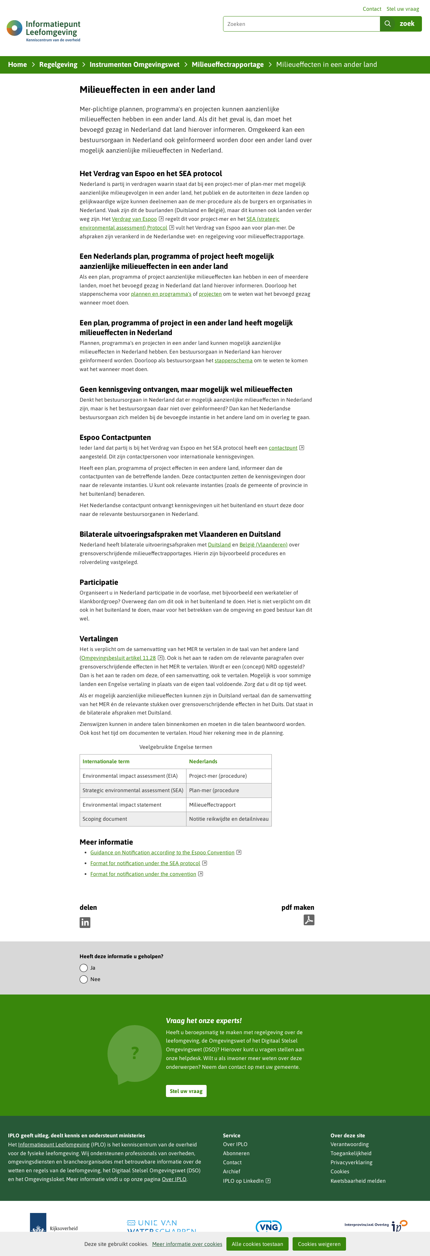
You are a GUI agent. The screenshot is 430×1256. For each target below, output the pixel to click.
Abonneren (236, 1153)
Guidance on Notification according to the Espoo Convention (166, 852)
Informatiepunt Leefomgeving (54, 1144)
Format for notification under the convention (146, 874)
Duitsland (219, 544)
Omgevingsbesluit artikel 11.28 (122, 658)
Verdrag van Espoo (138, 219)
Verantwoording (350, 1144)
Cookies (340, 1171)
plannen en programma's (161, 294)
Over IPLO (174, 1179)
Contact (372, 9)
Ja (92, 968)
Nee (95, 979)
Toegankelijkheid (351, 1153)
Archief (231, 1171)
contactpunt (286, 448)
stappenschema (234, 360)
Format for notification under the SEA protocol (148, 863)
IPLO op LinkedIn (247, 1181)
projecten (210, 294)
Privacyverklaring (352, 1162)
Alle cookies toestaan (257, 1244)
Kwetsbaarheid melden (358, 1181)
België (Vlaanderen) (264, 544)
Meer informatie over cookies (187, 1244)
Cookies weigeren (319, 1244)
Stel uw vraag (403, 9)
